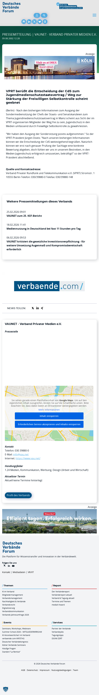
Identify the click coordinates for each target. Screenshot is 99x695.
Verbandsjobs (58, 632)
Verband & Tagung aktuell (63, 598)
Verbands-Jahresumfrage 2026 (15, 614)
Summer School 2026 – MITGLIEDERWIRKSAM (22, 632)
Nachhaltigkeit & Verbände (13, 601)
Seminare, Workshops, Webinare (16, 628)
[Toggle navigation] (95, 15)
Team (75, 670)
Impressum (45, 670)
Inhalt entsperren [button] (49, 415)
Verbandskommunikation (13, 611)
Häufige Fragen (9, 648)
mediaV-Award (58, 604)
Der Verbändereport (60, 591)
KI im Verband (8, 591)
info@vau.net (21, 454)
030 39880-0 (22, 450)
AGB (23, 670)
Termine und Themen (61, 601)
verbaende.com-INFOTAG (13, 638)
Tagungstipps (57, 635)
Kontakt (6, 572)
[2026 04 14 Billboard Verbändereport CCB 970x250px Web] (49, 58)
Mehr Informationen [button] (49, 409)
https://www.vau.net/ (28, 458)
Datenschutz (32, 670)
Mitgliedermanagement (12, 595)
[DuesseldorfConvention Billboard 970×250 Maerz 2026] (49, 511)
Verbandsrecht (8, 604)
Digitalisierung (8, 608)
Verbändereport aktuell (62, 595)
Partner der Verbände (61, 628)
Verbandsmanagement (12, 598)
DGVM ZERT (57, 638)
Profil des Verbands (18, 495)
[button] (5, 689)
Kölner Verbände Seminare (14, 645)
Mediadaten (19, 572)
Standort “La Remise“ (11, 651)
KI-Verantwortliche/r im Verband (16, 635)
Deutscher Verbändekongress (15, 641)
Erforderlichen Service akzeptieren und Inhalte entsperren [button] (49, 424)
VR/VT (31, 572)
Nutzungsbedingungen (61, 670)
